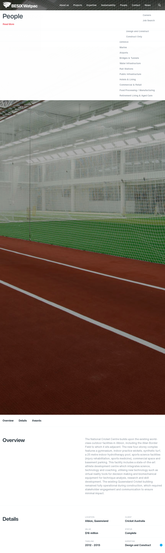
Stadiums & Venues (14, 23)
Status (128, 529)
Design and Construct (143, 545)
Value (88, 529)
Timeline (89, 541)
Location (89, 517)
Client (128, 517)
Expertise (130, 541)
